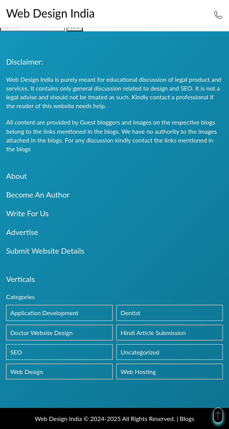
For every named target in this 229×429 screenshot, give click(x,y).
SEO (16, 352)
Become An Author (37, 194)
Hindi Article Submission (153, 332)
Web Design (26, 371)
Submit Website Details (45, 250)
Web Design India (50, 13)
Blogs (187, 418)
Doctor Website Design (41, 332)
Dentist (130, 312)
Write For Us (27, 213)
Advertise (22, 231)
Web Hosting (138, 371)
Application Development (44, 312)
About (16, 175)
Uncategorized (140, 352)
